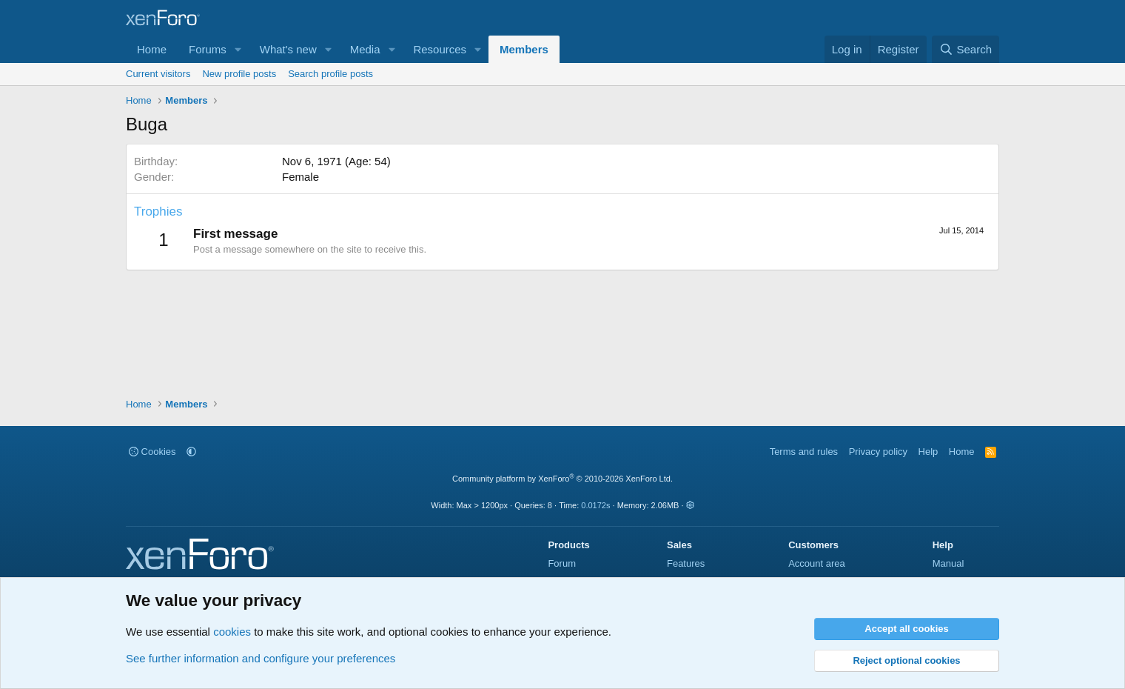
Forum (562, 563)
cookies (232, 631)
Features (686, 563)
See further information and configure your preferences (260, 658)
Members (524, 49)
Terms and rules (804, 451)
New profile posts (239, 73)
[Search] (965, 49)
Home (152, 49)
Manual (948, 563)
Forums (207, 49)
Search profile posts (330, 73)
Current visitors (158, 73)
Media (365, 49)
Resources (439, 49)
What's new (288, 49)
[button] (238, 49)
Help (928, 451)
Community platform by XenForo (562, 478)
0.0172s (595, 505)
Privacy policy (878, 451)
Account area (816, 563)
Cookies (152, 451)
